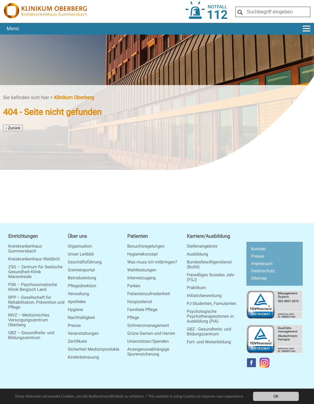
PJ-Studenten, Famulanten (211, 303)
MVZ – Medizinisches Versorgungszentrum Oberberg (28, 320)
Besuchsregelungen (145, 246)
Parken (133, 286)
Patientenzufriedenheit (148, 293)
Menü (158, 28)
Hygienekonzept (142, 254)
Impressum (262, 263)
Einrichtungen (23, 236)
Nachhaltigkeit (81, 317)
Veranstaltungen (83, 333)
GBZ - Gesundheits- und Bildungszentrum (209, 332)
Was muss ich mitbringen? (152, 262)
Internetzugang (141, 278)
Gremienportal (81, 270)
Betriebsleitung (82, 278)
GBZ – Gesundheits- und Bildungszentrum (31, 335)
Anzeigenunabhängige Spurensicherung (148, 352)
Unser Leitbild (80, 254)
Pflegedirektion (82, 286)
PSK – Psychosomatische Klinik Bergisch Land (32, 287)
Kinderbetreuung (83, 357)
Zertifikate (77, 341)
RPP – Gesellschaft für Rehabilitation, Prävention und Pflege (36, 302)
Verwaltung (78, 293)
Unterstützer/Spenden (148, 341)
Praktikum (196, 287)
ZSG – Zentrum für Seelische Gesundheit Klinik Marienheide (35, 272)
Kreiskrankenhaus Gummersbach (25, 249)
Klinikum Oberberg (74, 97)
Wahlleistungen (141, 270)
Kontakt (258, 249)
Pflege (133, 317)
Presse (74, 325)
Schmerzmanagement (148, 325)
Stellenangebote (202, 246)
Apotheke (77, 301)
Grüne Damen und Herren (151, 333)
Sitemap (259, 278)
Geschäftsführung (85, 262)
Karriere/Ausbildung (208, 236)
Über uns (77, 236)
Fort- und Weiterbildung (209, 342)
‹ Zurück (12, 128)
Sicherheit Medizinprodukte (93, 349)
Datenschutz (263, 271)
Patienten (137, 236)
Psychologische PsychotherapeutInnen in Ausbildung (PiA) (210, 316)
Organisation (80, 246)
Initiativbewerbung (204, 295)
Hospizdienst (139, 301)
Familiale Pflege (142, 309)
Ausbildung (197, 254)
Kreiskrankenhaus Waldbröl (34, 259)
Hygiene (75, 309)
